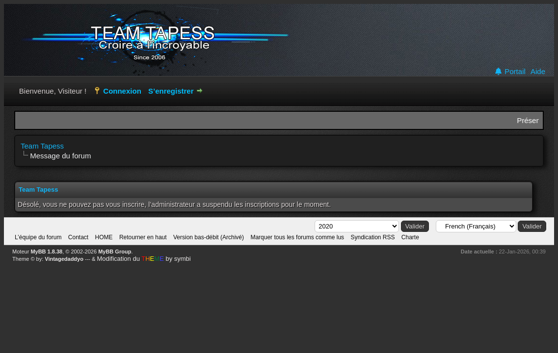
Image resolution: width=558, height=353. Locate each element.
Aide (538, 72)
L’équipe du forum (38, 237)
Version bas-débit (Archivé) (208, 237)
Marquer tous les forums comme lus (297, 237)
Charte (410, 237)
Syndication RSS (372, 237)
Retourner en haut (143, 237)
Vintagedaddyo (64, 259)
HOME (104, 237)
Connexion (122, 91)
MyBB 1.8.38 (46, 251)
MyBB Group (114, 251)
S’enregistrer (171, 91)
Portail (510, 72)
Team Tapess (42, 146)
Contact (78, 237)
